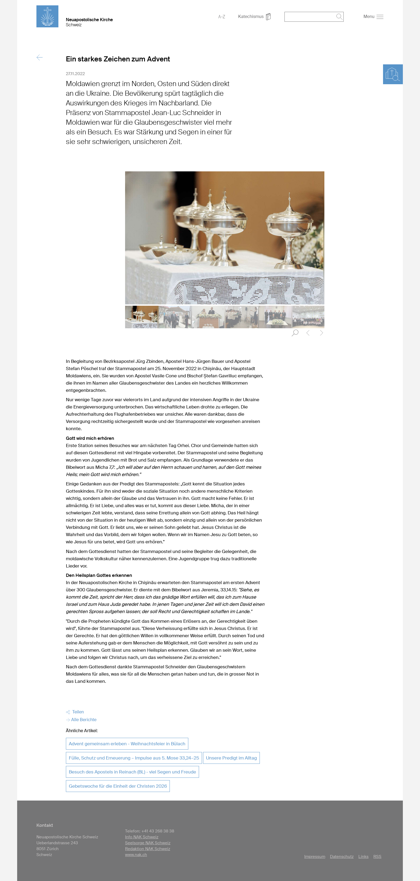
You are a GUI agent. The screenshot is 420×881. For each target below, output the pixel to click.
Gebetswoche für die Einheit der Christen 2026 (118, 786)
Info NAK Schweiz (141, 837)
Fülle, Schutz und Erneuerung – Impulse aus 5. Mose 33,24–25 (134, 758)
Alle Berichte (81, 720)
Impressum (314, 856)
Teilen (75, 712)
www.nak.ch (136, 854)
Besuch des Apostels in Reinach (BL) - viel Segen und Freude (132, 772)
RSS (377, 856)
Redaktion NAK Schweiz (147, 848)
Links (363, 856)
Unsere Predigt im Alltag (231, 758)
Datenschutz (342, 856)
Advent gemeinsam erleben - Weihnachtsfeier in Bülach (127, 744)
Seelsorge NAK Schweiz (147, 843)
